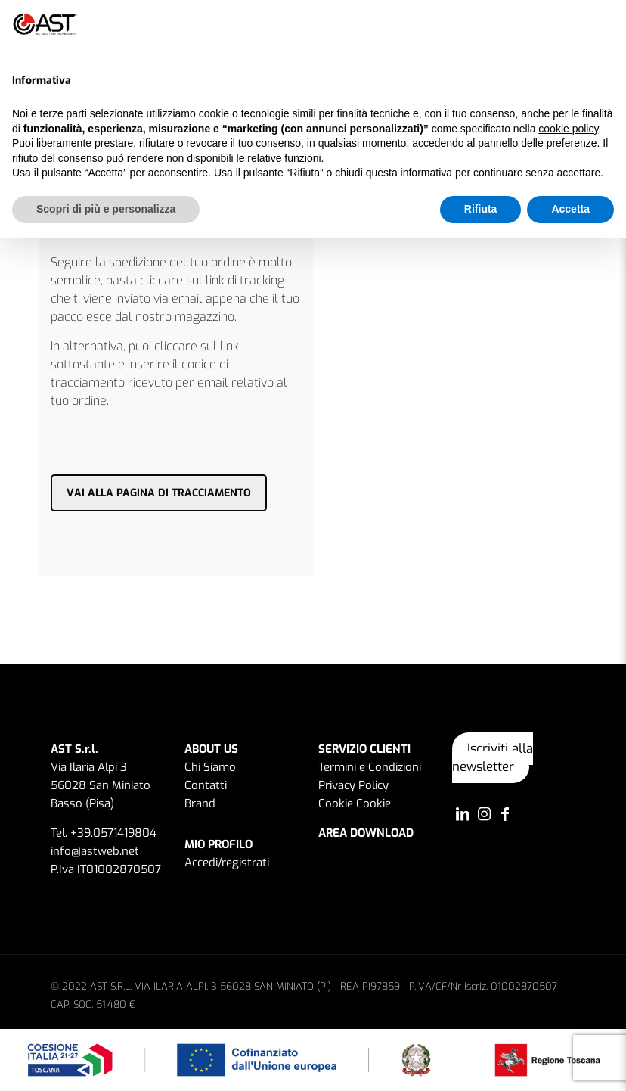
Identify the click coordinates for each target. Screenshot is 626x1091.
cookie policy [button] (568, 129)
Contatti (205, 785)
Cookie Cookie (354, 803)
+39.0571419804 (113, 833)
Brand (199, 803)
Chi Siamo (210, 767)
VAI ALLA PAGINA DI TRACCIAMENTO (159, 493)
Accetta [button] (570, 209)
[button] (606, 24)
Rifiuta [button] (480, 209)
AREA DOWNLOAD (366, 833)
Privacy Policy (353, 785)
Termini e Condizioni (369, 767)
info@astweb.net (95, 851)
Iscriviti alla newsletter (492, 758)
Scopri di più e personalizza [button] (105, 209)
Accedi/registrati (226, 862)
